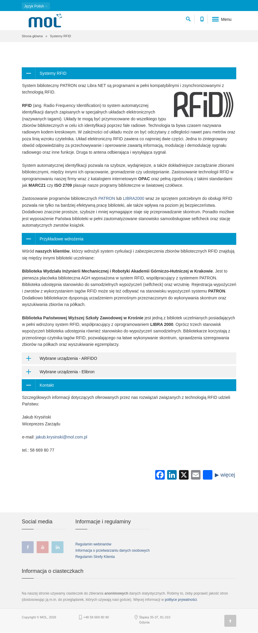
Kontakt (47, 385)
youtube (43, 547)
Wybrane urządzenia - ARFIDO (68, 358)
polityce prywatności (181, 600)
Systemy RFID (53, 73)
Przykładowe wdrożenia (61, 239)
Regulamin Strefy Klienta (95, 557)
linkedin (57, 547)
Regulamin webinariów (93, 544)
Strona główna (32, 36)
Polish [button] (36, 6)
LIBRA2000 (133, 198)
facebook (28, 547)
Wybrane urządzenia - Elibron (67, 371)
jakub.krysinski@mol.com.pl (61, 437)
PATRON (106, 198)
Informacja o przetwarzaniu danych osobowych (112, 550)
